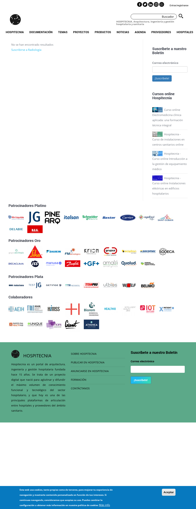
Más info (104, 505)
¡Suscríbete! (162, 78)
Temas (63, 32)
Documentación (41, 32)
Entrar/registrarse (179, 5)
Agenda (140, 32)
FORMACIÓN (78, 379)
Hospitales (185, 32)
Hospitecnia (15, 32)
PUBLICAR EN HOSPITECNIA (87, 362)
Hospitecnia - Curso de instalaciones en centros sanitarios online (168, 139)
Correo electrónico (165, 63)
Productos (103, 32)
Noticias (123, 32)
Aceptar (169, 492)
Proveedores (161, 32)
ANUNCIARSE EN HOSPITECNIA (90, 371)
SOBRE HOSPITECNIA (84, 353)
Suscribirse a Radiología (26, 50)
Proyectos (81, 32)
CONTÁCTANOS (80, 388)
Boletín (158, 52)
